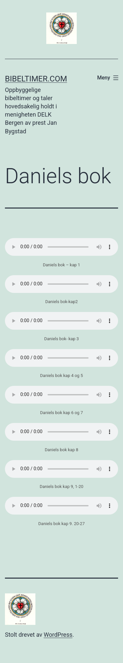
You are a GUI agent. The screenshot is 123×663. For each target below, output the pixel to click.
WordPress (58, 634)
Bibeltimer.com (36, 78)
